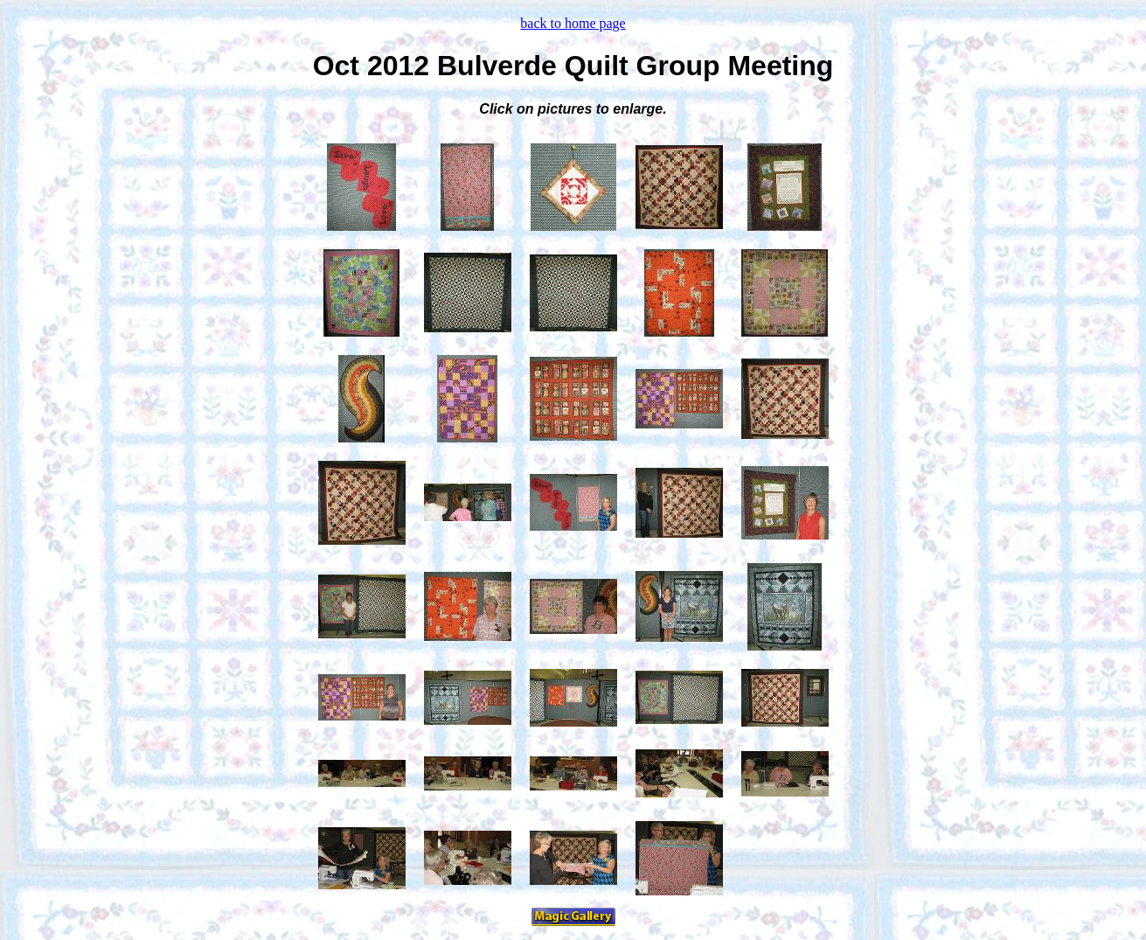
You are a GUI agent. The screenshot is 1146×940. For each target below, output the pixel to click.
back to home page (572, 23)
